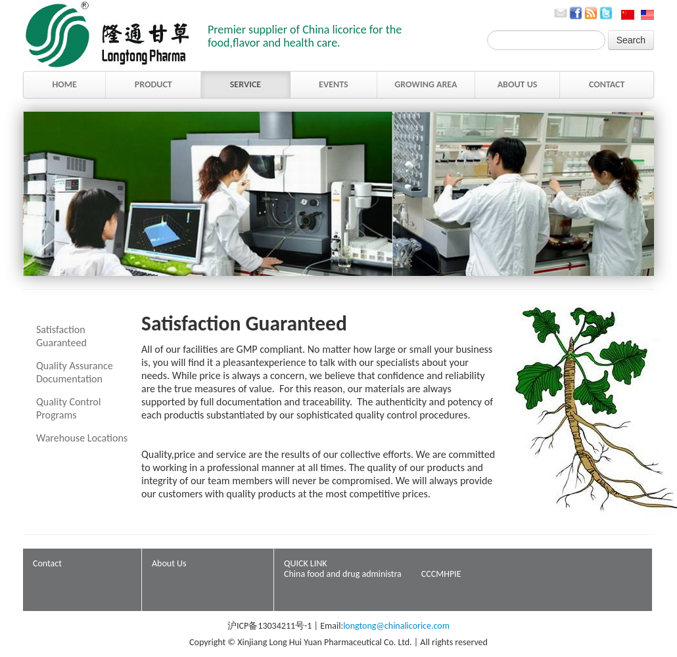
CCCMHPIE (441, 574)
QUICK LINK (305, 563)
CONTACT (607, 84)
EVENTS (333, 84)
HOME (64, 84)
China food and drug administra (343, 574)
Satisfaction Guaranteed (61, 336)
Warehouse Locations (82, 438)
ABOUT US (518, 84)
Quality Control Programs (68, 408)
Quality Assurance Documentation (74, 372)
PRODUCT (153, 84)
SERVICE (245, 84)
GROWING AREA (425, 84)
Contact (47, 563)
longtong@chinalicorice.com (396, 625)
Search (631, 40)
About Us (169, 563)
